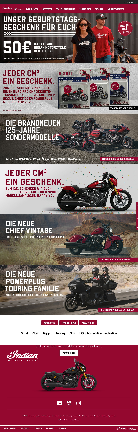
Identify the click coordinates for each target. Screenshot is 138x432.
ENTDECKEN (99, 9)
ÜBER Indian (25, 428)
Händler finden (31, 9)
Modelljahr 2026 (10, 428)
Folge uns (62, 428)
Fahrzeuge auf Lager (115, 9)
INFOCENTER (50, 428)
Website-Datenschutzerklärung (69, 420)
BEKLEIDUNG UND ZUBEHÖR (65, 9)
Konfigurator (50, 323)
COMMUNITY (38, 428)
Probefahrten (84, 9)
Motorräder (46, 9)
